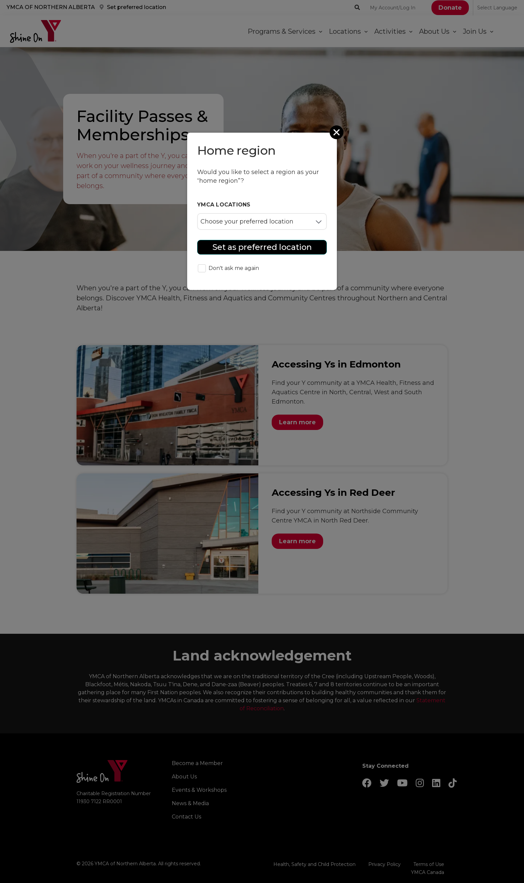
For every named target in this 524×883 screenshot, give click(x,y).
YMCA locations (224, 204)
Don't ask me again (228, 268)
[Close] (337, 132)
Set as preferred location (262, 247)
